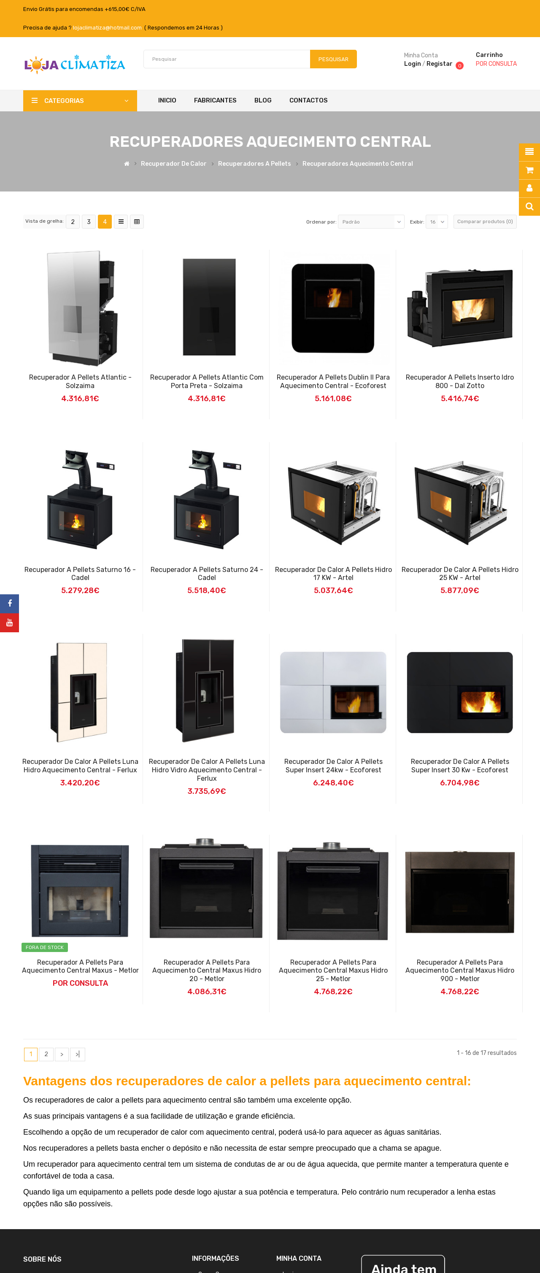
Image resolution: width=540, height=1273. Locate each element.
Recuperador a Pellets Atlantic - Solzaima (80, 381)
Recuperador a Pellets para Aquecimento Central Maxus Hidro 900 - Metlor (459, 970)
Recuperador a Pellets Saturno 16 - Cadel (80, 574)
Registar (440, 63)
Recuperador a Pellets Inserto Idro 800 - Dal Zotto (460, 381)
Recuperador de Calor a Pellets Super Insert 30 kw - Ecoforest (460, 766)
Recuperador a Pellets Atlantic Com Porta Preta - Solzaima (207, 381)
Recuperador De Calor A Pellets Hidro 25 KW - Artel (460, 574)
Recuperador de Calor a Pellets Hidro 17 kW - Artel (333, 574)
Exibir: (417, 222)
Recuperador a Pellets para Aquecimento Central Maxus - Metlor (80, 966)
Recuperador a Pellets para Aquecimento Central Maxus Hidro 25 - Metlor (333, 970)
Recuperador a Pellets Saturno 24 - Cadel (207, 574)
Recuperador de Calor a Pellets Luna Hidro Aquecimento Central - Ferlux (80, 766)
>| (78, 1054)
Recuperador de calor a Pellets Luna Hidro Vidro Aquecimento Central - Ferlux (207, 770)
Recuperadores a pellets (254, 164)
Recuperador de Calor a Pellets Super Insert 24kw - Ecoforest (333, 766)
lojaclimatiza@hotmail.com (107, 27)
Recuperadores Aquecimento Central (357, 164)
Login (412, 63)
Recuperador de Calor (174, 164)
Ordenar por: (321, 222)
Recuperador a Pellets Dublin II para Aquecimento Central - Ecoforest (333, 381)
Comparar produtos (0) (485, 221)
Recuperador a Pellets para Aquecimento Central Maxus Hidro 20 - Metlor (206, 970)
